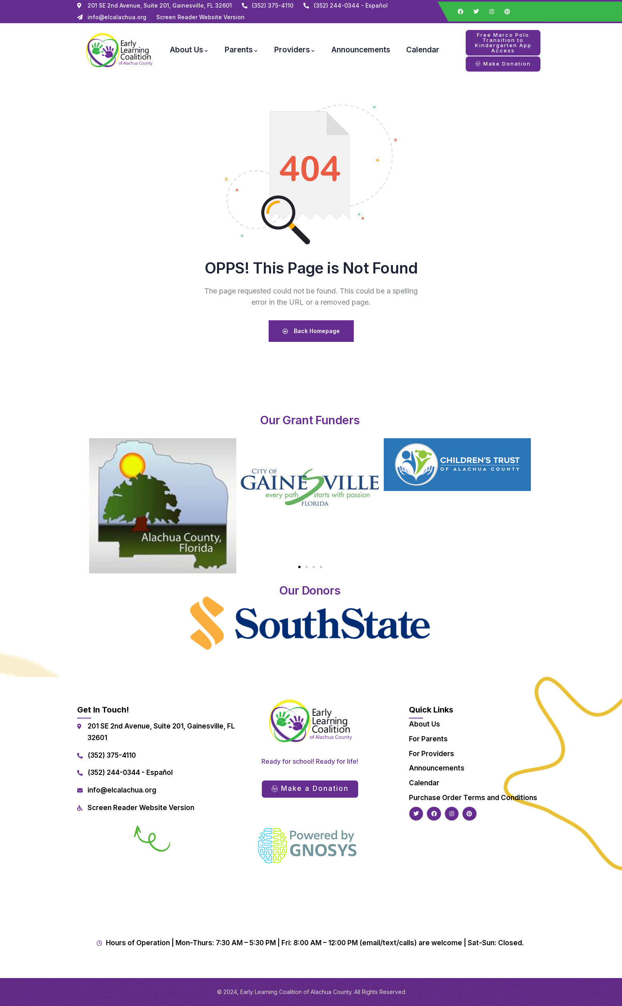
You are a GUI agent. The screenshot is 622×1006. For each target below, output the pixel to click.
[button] (299, 567)
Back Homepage (311, 330)
